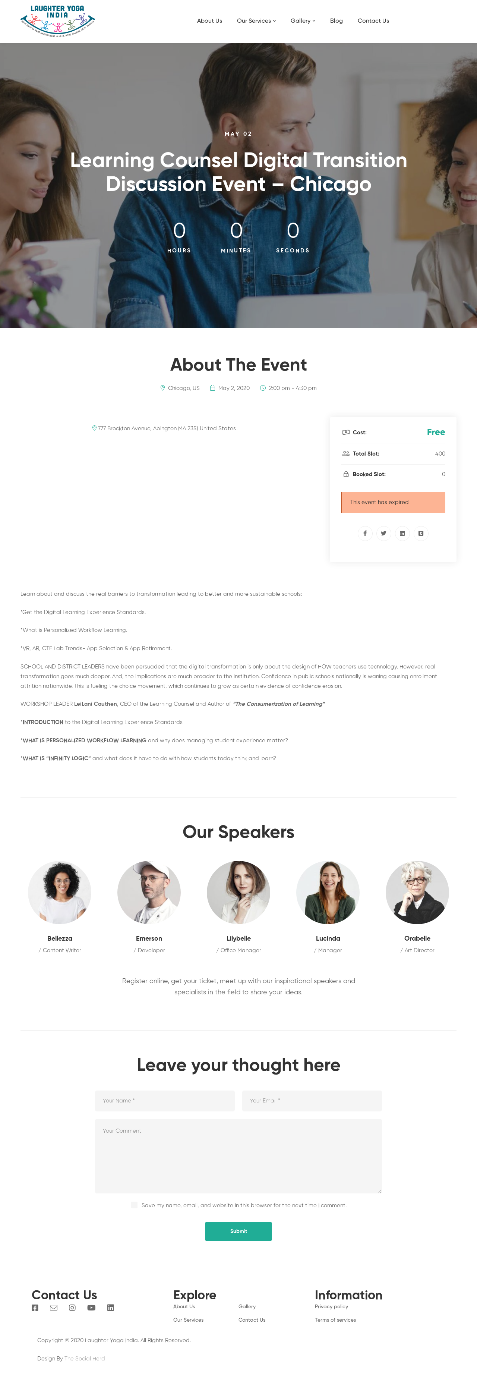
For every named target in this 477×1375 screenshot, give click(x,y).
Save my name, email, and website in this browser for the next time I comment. (244, 1205)
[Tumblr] (421, 533)
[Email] (53, 1307)
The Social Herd (84, 1359)
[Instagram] (72, 1307)
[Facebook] (365, 533)
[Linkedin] (402, 533)
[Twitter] (383, 533)
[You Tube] (91, 1307)
